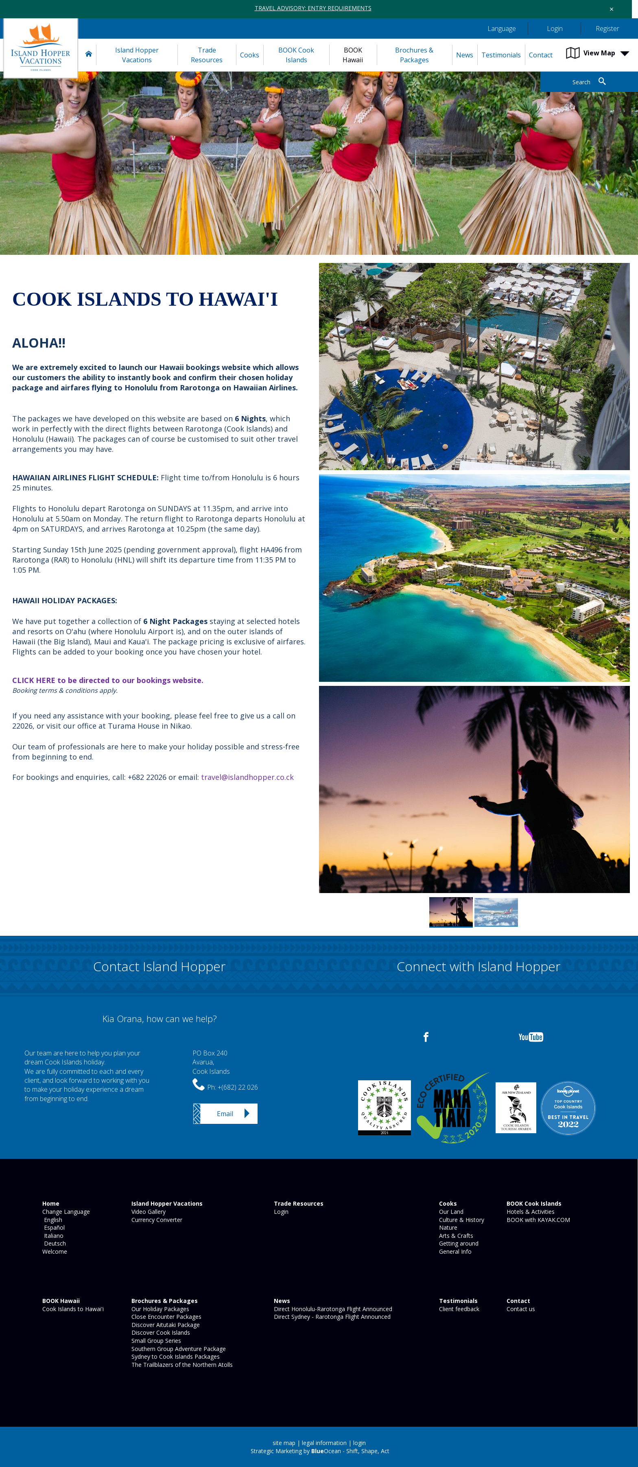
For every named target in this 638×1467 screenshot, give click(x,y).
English (51, 1220)
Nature (447, 1227)
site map (284, 1443)
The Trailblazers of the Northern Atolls (181, 1364)
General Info (454, 1251)
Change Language (65, 1211)
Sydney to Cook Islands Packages (175, 1356)
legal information (324, 1443)
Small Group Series (155, 1340)
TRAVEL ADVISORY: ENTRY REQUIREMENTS (313, 8)
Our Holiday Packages (159, 1309)
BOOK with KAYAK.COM (537, 1220)
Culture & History (460, 1220)
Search (581, 82)
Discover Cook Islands (160, 1332)
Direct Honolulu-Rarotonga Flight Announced (332, 1309)
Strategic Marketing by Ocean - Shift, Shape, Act (320, 1451)
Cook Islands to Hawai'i (72, 1309)
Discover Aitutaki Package (165, 1325)
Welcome (54, 1251)
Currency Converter (156, 1220)
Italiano (52, 1235)
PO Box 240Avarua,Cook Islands (211, 1062)
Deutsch (53, 1243)
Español (53, 1227)
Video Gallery (148, 1211)
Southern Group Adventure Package (178, 1349)
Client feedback (458, 1309)
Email (225, 1113)
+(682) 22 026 (238, 1087)
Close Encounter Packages (165, 1316)
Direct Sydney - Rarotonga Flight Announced (331, 1316)
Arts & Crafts (455, 1235)
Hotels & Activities (530, 1211)
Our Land (450, 1211)
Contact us (520, 1309)
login (359, 1443)
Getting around (457, 1243)
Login (280, 1211)
